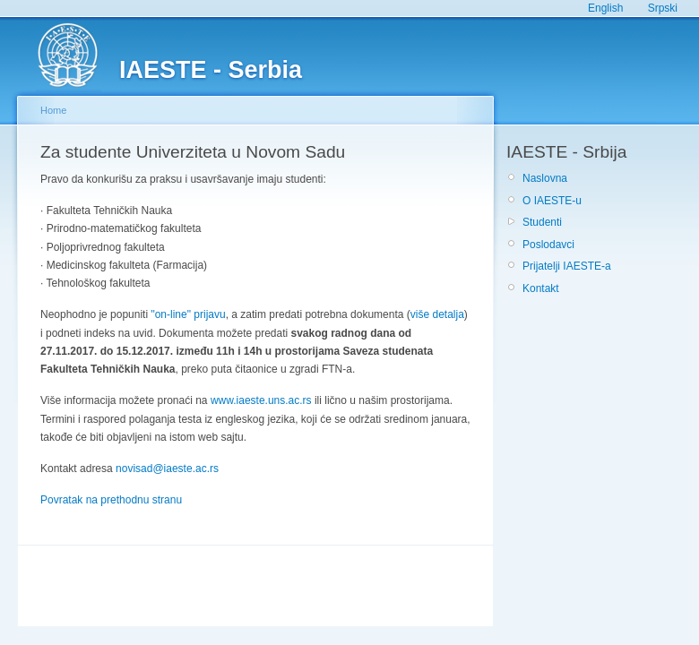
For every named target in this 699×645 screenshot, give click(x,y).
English (605, 8)
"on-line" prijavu (188, 314)
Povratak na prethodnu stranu (111, 500)
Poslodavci (548, 244)
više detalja (437, 314)
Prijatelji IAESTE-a (566, 266)
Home (53, 110)
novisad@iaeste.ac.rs (167, 468)
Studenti (542, 222)
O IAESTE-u (552, 200)
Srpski (662, 8)
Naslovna (544, 178)
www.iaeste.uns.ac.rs (261, 400)
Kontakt (540, 288)
